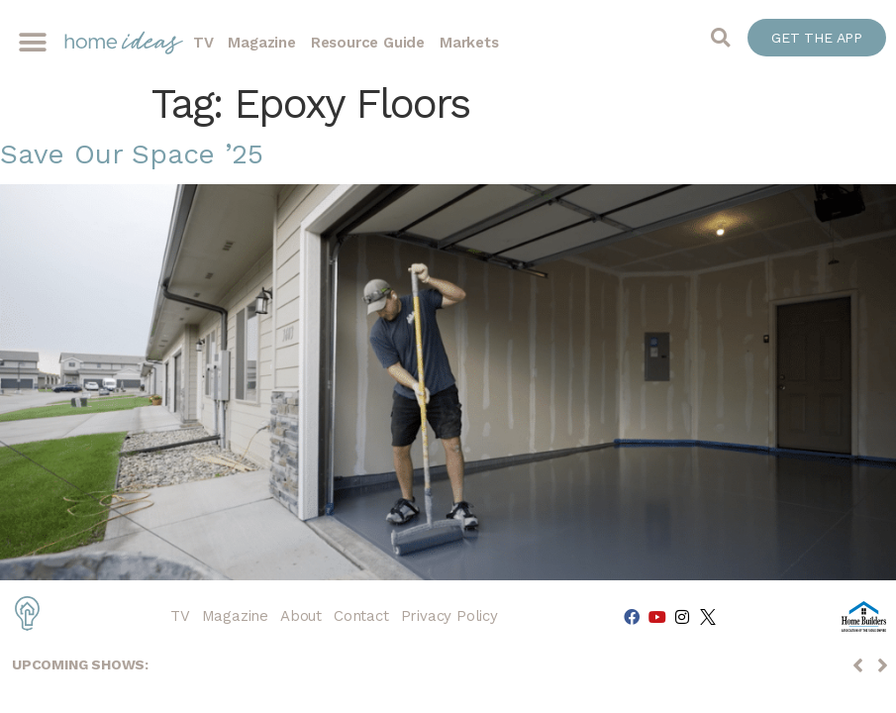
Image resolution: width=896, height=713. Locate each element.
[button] (32, 43)
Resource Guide (368, 42)
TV (203, 42)
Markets (469, 42)
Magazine (261, 42)
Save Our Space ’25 (131, 154)
